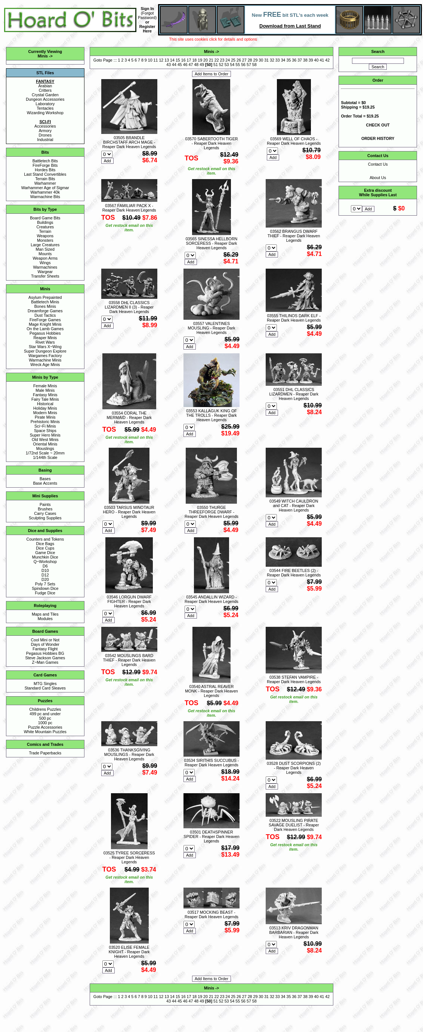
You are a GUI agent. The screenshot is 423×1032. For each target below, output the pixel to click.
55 (237, 64)
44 (174, 64)
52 (221, 64)
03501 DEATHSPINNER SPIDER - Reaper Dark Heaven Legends (211, 836)
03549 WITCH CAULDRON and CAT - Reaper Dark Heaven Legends (293, 505)
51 (215, 64)
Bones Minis (45, 306)
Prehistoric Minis (45, 421)
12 (161, 60)
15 (178, 60)
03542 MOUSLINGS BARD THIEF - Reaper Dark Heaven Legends (129, 660)
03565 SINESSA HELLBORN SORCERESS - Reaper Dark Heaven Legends (212, 243)
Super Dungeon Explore (45, 351)
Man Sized (45, 249)
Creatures (45, 227)
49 (202, 64)
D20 (45, 579)
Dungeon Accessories (45, 99)
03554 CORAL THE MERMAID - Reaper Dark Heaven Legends (129, 417)
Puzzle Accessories (45, 727)
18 (194, 60)
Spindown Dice (45, 588)
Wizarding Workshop (45, 112)
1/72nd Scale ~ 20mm (45, 453)
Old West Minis (45, 439)
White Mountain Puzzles (45, 731)
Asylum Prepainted (45, 297)
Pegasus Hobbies (45, 333)
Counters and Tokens (45, 539)
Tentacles (45, 108)
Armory (45, 130)
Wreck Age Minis (45, 364)
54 (232, 64)
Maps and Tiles (45, 614)
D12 (45, 575)
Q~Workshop (45, 561)
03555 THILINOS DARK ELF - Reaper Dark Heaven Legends (294, 317)
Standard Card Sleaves (45, 688)
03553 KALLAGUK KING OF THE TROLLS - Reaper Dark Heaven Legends (211, 415)
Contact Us (378, 164)
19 (200, 60)
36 (294, 60)
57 (249, 64)
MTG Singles (45, 683)
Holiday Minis (45, 408)
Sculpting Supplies (45, 518)
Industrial (45, 139)
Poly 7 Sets (45, 584)
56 (243, 64)
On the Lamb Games (45, 328)
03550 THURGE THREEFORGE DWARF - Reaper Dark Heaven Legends (211, 512)
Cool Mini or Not (45, 640)
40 (316, 60)
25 (233, 60)
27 (244, 60)
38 (305, 60)
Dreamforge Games (45, 311)
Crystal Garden (45, 95)
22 (216, 60)
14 (172, 60)
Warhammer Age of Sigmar (45, 187)
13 (166, 60)
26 (239, 60)
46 (185, 64)
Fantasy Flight (45, 649)
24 (227, 60)
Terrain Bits (45, 178)
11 (156, 60)
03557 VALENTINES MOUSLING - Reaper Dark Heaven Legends (211, 328)
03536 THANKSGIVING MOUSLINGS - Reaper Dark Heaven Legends (129, 754)
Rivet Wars (45, 342)
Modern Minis (45, 412)
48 (196, 64)
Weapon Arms (45, 258)
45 (179, 64)
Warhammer (45, 183)
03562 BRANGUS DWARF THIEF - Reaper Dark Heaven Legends (294, 236)
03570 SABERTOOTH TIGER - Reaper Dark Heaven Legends (211, 143)
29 (255, 60)
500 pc (45, 718)
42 (327, 60)
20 (205, 60)
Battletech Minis (45, 302)
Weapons (45, 236)
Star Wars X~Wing (45, 346)
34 (283, 60)
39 (311, 60)
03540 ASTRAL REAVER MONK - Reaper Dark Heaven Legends (211, 691)
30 (261, 60)
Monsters (45, 240)
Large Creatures (45, 245)
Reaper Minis (45, 337)
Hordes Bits (45, 170)
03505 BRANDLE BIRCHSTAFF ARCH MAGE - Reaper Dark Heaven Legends (129, 142)
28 (250, 60)
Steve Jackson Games (45, 658)
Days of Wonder (45, 644)
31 (266, 60)
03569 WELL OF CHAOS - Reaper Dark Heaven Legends (294, 141)
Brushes (45, 509)
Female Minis (45, 386)
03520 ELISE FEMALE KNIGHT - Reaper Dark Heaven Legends (129, 951)
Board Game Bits (45, 218)
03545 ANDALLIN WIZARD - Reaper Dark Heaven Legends (211, 599)
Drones (45, 135)
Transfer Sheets (45, 276)
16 (183, 60)
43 (168, 64)
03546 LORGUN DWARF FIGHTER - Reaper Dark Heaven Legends (129, 601)
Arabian (45, 86)
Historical (45, 403)
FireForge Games (45, 320)
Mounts (45, 253)
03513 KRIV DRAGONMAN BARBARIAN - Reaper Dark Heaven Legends (293, 932)
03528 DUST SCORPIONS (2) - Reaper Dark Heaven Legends (294, 768)
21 (211, 60)
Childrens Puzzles (45, 709)
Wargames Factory (45, 355)
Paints (45, 504)
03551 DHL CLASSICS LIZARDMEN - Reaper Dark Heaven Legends (293, 394)
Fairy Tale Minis (45, 399)
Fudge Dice (45, 593)
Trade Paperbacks (45, 753)
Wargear (45, 271)
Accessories (45, 126)
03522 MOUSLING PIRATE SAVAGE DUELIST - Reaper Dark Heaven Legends (294, 825)
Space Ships (45, 430)
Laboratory (45, 103)
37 (299, 60)
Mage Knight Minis (45, 324)
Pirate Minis (45, 417)
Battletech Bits (45, 161)
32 (272, 60)
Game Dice (45, 552)
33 (277, 60)
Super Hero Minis (45, 435)
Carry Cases (45, 513)
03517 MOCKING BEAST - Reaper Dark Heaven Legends (211, 914)
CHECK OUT (378, 125)
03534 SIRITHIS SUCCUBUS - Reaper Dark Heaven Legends (211, 762)
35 (288, 60)
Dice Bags (45, 543)
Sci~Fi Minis (45, 426)
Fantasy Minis (45, 395)
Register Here (147, 28)
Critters (45, 90)
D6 (45, 566)
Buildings (45, 222)
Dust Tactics (45, 315)
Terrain (45, 231)
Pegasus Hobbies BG (45, 653)
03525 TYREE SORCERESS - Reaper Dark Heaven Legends (129, 857)
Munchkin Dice (45, 557)
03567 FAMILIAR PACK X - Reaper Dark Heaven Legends (129, 207)
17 (189, 60)
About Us (378, 177)
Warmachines (45, 267)
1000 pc (45, 722)
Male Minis (45, 390)
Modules (45, 618)
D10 (45, 570)
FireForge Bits (45, 165)
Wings (45, 262)
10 (150, 60)
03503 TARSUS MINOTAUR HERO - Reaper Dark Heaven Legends (129, 512)
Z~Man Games (45, 662)
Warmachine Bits (45, 196)
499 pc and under (45, 714)
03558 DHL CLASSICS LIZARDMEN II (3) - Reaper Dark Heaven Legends (129, 307)
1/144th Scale (45, 457)
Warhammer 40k (45, 192)
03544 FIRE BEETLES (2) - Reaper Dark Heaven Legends (294, 572)
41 (321, 60)
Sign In (147, 8)
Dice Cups (45, 548)
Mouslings (45, 448)
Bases (45, 478)
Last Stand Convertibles (45, 174)
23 (222, 60)
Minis (43, 56)
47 (191, 64)
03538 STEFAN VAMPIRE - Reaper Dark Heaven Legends (294, 679)
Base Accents (45, 483)
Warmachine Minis (45, 360)
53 (227, 64)
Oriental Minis (45, 444)
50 (209, 64)
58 (254, 64)
